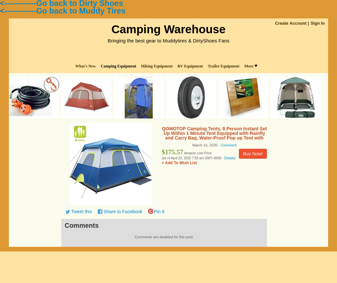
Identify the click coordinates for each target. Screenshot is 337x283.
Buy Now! (253, 153)
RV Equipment (190, 66)
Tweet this (81, 211)
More (250, 66)
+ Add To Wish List (179, 163)
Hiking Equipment (157, 66)
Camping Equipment (118, 66)
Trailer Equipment (224, 66)
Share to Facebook (122, 211)
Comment (229, 145)
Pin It (159, 211)
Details (229, 158)
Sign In (318, 23)
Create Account (291, 23)
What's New (85, 66)
